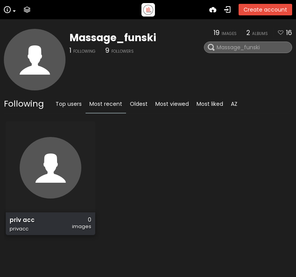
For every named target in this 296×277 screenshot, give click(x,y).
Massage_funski (112, 38)
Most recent (105, 104)
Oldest (139, 104)
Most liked (210, 104)
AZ (234, 104)
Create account (265, 9)
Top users (69, 104)
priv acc (22, 220)
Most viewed (172, 104)
